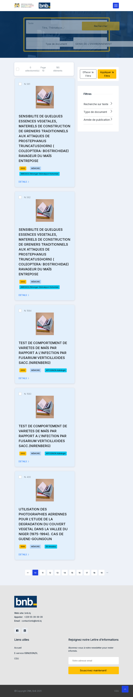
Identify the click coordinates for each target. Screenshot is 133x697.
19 (102, 573)
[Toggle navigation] (116, 5)
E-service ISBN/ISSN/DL (26, 653)
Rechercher (100, 27)
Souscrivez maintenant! (93, 670)
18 (94, 573)
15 (72, 573)
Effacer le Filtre (88, 74)
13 (57, 573)
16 (80, 573)
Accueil (17, 647)
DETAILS (24, 181)
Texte (31, 24)
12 (50, 573)
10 (35, 573)
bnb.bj (28, 613)
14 (65, 573)
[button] (98, 104)
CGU (16, 658)
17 (87, 573)
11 (42, 573)
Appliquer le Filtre (107, 74)
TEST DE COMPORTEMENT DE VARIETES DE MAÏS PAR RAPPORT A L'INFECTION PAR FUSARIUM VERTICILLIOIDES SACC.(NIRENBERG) (43, 353)
